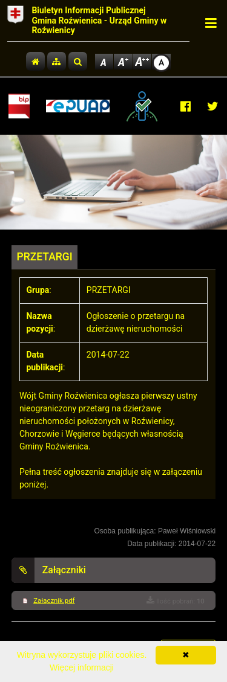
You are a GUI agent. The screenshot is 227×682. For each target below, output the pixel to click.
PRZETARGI (45, 257)
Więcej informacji (82, 667)
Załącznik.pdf (53, 600)
